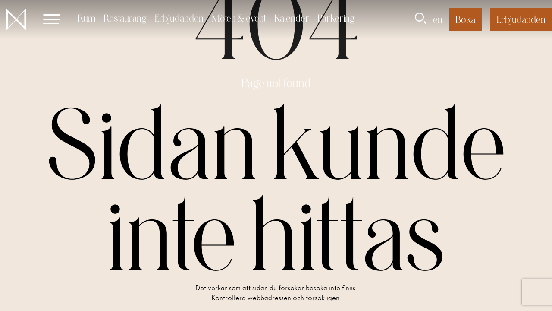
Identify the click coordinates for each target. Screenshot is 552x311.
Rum (86, 18)
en (437, 19)
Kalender (291, 18)
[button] (51, 19)
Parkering (336, 18)
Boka (465, 19)
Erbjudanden (179, 18)
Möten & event (239, 18)
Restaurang (125, 18)
